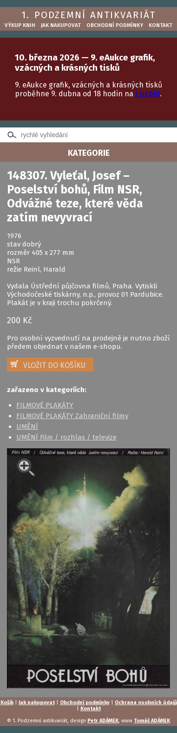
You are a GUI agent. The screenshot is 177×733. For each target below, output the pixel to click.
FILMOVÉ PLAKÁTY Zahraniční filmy (72, 416)
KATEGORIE (89, 153)
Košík (6, 703)
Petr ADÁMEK (102, 721)
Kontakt (160, 25)
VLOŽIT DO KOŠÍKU (54, 365)
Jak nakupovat (61, 25)
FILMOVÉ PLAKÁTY (44, 405)
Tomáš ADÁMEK (152, 721)
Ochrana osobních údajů (146, 703)
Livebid (147, 93)
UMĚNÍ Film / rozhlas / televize (66, 437)
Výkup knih (20, 25)
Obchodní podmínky (114, 25)
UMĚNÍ (27, 426)
